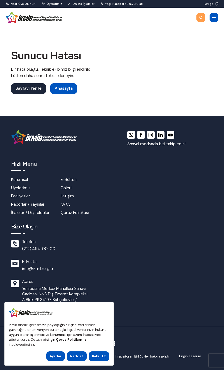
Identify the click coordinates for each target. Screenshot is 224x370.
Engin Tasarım (190, 356)
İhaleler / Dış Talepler (30, 212)
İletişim (67, 196)
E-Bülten (69, 179)
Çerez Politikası (75, 212)
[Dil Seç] (211, 4)
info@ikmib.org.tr (38, 268)
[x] (131, 135)
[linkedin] (160, 135)
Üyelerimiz (20, 188)
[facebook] (141, 135)
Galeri (66, 188)
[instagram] (151, 135)
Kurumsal (19, 179)
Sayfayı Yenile (29, 88)
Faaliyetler (20, 196)
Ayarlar (55, 356)
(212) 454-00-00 (38, 248)
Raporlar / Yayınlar (28, 204)
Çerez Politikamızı (71, 339)
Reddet (76, 356)
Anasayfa (64, 88)
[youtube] (170, 135)
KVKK (65, 204)
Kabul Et (99, 356)
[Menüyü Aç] (214, 17)
